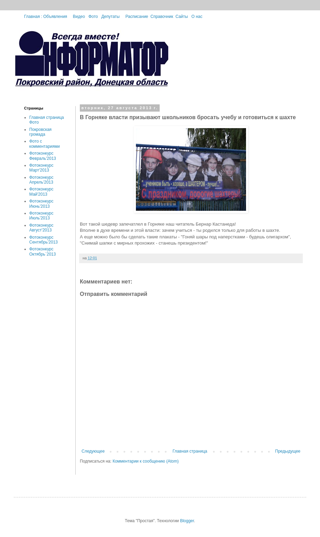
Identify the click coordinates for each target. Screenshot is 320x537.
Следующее (93, 451)
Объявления (55, 16)
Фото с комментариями (44, 143)
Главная (33, 16)
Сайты (181, 16)
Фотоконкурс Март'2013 (41, 168)
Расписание (136, 16)
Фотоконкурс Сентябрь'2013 (43, 240)
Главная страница (190, 451)
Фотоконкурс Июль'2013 (41, 215)
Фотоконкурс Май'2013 (41, 191)
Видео (79, 16)
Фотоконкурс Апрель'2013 (41, 180)
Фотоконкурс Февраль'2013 (42, 156)
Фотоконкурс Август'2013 (41, 228)
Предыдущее (287, 451)
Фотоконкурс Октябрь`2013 (42, 251)
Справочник (161, 16)
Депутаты (110, 16)
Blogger (187, 520)
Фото (93, 16)
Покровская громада (40, 132)
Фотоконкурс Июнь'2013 (41, 203)
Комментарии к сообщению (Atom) (146, 461)
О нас (196, 16)
